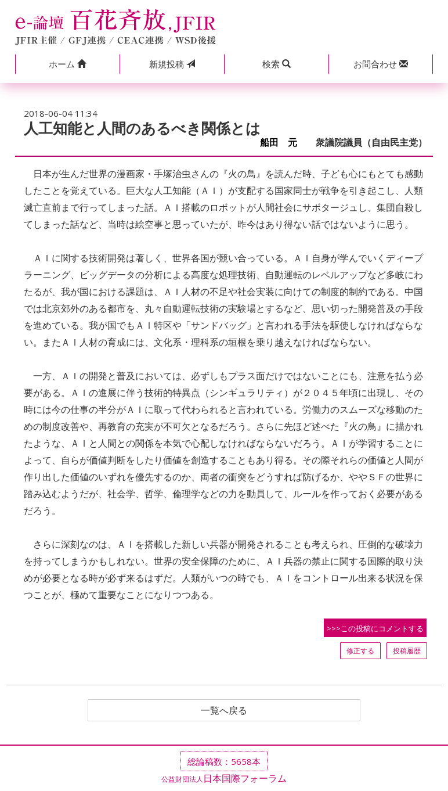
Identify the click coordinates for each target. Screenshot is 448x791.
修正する (360, 651)
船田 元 (283, 143)
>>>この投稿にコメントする (375, 628)
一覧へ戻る (224, 710)
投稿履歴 (407, 651)
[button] (67, 64)
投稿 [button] (172, 64)
